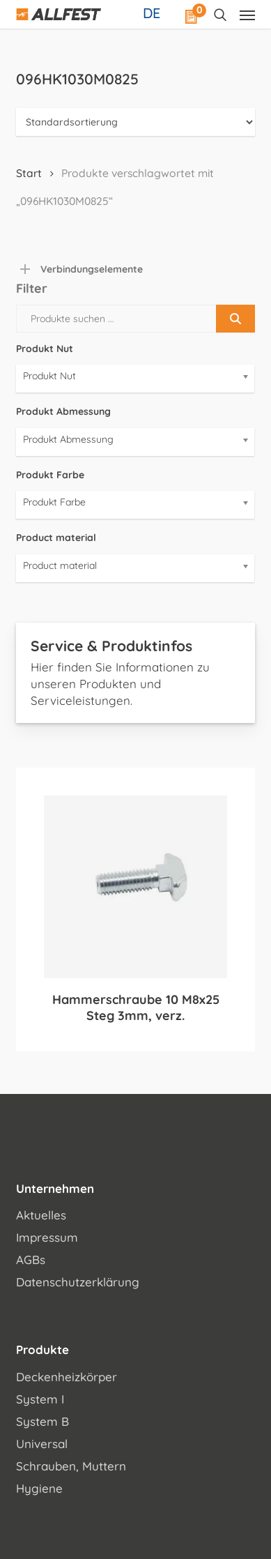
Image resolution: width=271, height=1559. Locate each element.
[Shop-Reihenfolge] (135, 122)
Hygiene (39, 1488)
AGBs (30, 1259)
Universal (42, 1443)
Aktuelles (41, 1215)
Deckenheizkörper (66, 1376)
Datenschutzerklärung (77, 1282)
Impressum (47, 1237)
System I (40, 1399)
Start (29, 173)
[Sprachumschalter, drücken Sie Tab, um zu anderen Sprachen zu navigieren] (153, 12)
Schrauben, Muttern (71, 1466)
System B (42, 1421)
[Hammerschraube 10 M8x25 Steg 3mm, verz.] (135, 887)
